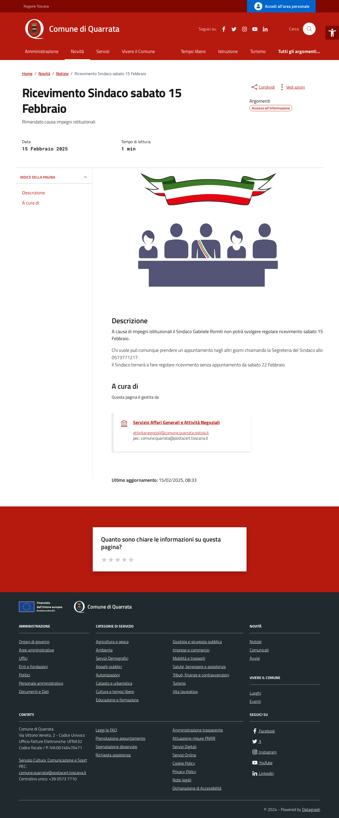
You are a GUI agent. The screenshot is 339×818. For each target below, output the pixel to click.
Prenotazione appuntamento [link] (120, 738)
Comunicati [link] (259, 650)
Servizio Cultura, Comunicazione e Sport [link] (53, 760)
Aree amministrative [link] (36, 650)
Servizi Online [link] (184, 755)
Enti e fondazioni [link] (33, 666)
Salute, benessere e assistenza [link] (199, 666)
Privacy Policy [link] (184, 771)
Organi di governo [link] (34, 641)
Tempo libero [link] (193, 51)
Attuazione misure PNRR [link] (193, 738)
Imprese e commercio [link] (191, 650)
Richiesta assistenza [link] (113, 755)
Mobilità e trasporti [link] (189, 658)
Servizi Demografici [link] (112, 658)
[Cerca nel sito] (309, 29)
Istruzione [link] (228, 51)
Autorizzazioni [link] (108, 675)
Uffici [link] (23, 658)
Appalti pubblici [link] (109, 666)
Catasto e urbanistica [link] (114, 683)
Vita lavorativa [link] (185, 691)
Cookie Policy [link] (183, 763)
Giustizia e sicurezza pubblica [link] (197, 641)
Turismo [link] (258, 51)
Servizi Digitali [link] (184, 746)
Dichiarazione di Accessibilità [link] (196, 788)
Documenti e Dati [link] (34, 691)
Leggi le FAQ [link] (106, 730)
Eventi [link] (255, 701)
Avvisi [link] (255, 658)
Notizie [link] (256, 641)
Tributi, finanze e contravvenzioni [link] (201, 675)
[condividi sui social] (262, 87)
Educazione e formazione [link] (117, 700)
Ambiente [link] (104, 650)
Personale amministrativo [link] (41, 683)
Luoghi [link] (255, 693)
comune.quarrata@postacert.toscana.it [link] (52, 772)
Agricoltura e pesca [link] (112, 641)
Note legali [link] (181, 780)
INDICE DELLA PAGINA (54, 177)
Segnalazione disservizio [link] (116, 746)
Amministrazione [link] (41, 51)
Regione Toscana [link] (36, 6)
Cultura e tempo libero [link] (115, 691)
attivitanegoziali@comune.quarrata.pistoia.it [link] (171, 433)
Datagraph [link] (311, 809)
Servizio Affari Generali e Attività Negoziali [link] (176, 422)
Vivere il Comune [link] (138, 51)
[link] (332, 32)
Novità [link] (77, 51)
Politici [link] (24, 675)
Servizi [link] (102, 51)
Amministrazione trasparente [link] (197, 730)
